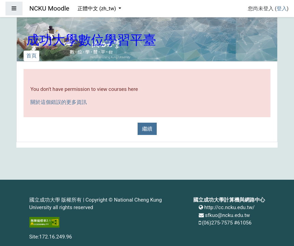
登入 (282, 8)
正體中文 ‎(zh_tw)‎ (97, 8)
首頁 (31, 56)
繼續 (147, 129)
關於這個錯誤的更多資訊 (58, 102)
